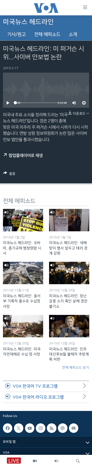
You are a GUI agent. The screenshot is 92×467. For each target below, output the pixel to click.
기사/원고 (16, 34)
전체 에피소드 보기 (75, 368)
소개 (73, 34)
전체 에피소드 (47, 34)
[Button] (9, 174)
